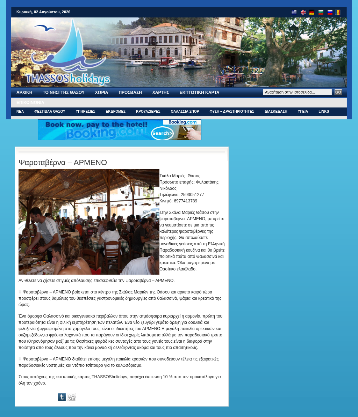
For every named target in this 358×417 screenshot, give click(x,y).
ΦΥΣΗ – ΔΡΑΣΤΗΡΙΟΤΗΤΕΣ (231, 111)
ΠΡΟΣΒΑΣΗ (130, 92)
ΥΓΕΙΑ (303, 111)
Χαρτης (160, 92)
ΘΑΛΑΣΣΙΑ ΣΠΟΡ (185, 111)
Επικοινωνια (30, 102)
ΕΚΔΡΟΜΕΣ (116, 111)
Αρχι (24, 92)
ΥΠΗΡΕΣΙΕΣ (85, 111)
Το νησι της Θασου (63, 92)
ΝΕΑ (20, 111)
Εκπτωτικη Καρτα (200, 92)
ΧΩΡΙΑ (101, 92)
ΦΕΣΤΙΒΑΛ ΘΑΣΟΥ (49, 111)
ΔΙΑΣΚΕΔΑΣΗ (276, 111)
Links (323, 111)
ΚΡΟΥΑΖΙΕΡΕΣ (148, 111)
